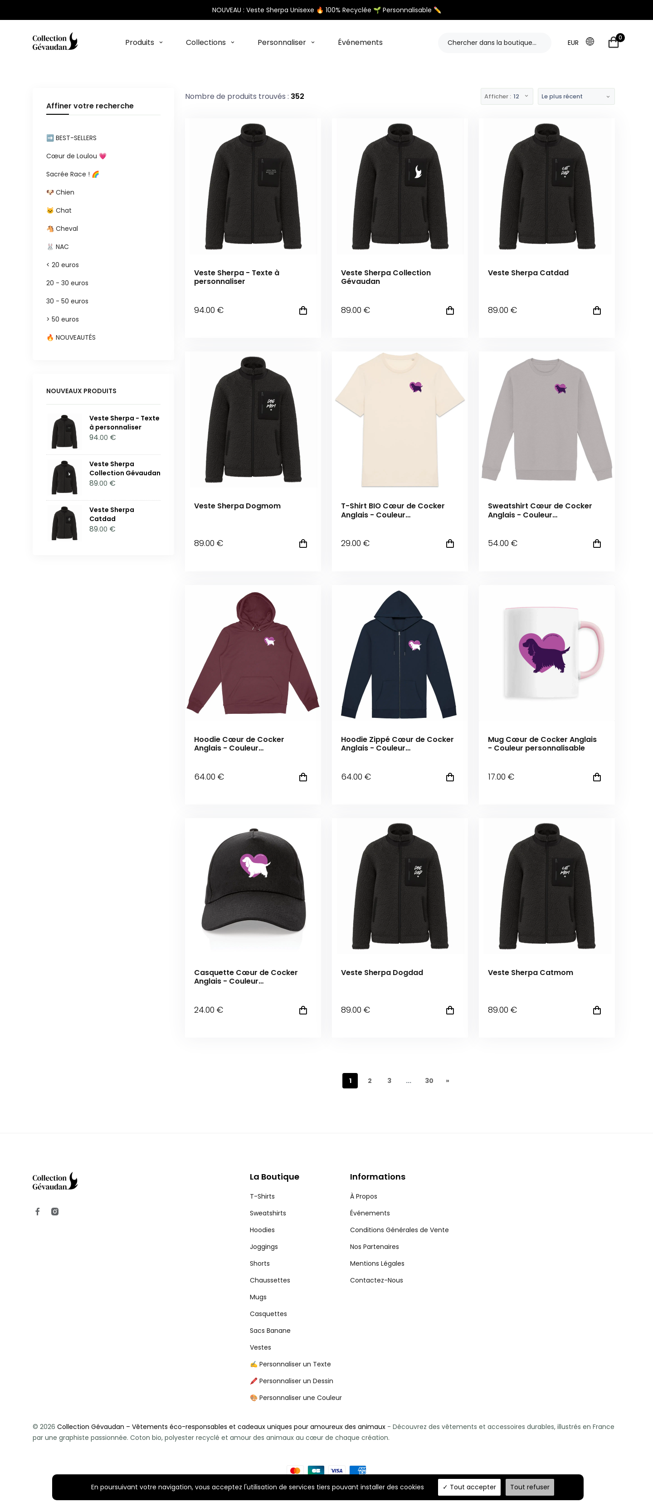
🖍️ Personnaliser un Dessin (291, 1380)
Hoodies (262, 1229)
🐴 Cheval (62, 228)
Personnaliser (282, 42)
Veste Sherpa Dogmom (237, 506)
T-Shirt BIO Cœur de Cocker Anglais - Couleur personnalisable (393, 510)
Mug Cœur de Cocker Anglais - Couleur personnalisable (542, 743)
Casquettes (268, 1313)
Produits (139, 42)
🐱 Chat (59, 210)
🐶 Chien (60, 192)
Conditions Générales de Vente (399, 1229)
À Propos (363, 1196)
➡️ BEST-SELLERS (71, 137)
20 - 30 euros (67, 283)
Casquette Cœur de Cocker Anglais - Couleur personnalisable (246, 976)
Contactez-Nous (376, 1280)
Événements (360, 42)
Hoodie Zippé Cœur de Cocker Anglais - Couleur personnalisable (397, 743)
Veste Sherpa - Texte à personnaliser (236, 277)
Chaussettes (270, 1280)
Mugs (258, 1297)
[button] (592, 42)
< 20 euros (62, 264)
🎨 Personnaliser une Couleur (296, 1397)
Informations (377, 1176)
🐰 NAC (57, 246)
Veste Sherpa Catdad (528, 272)
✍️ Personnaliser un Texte (290, 1364)
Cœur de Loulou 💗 (76, 156)
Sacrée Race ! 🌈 (72, 174)
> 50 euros (62, 319)
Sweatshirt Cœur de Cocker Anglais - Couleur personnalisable (540, 510)
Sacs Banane (270, 1330)
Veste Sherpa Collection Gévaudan (386, 277)
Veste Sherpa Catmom (530, 972)
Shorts (260, 1263)
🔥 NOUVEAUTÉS (71, 337)
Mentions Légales (377, 1263)
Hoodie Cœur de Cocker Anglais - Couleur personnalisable (239, 743)
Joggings (264, 1246)
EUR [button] (573, 42)
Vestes (260, 1347)
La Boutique (274, 1176)
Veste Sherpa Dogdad (382, 972)
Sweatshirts (268, 1213)
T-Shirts (262, 1196)
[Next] (447, 1080)
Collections (206, 42)
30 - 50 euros (67, 301)
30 (429, 1080)
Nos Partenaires (374, 1246)
